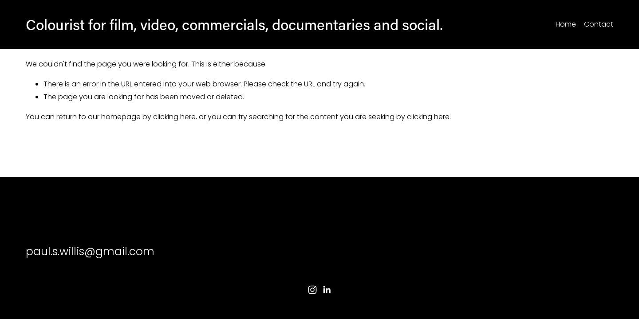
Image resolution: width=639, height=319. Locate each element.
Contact (598, 24)
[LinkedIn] (326, 289)
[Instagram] (312, 289)
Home (566, 24)
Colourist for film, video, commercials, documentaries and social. (234, 24)
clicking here (174, 117)
